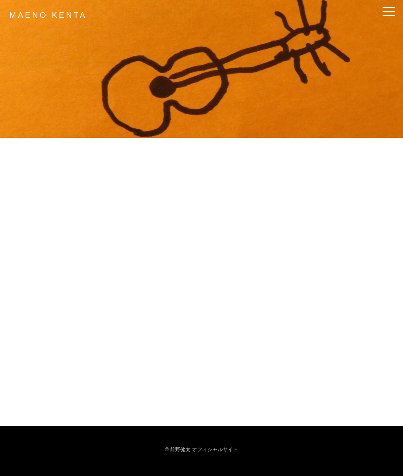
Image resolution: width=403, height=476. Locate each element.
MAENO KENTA (48, 15)
